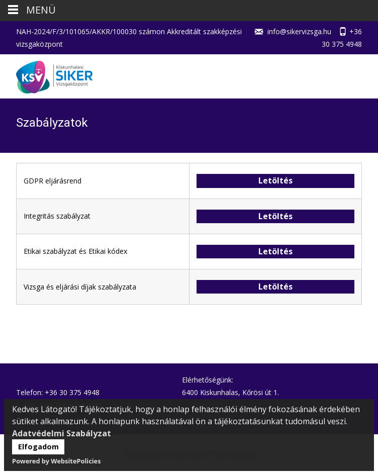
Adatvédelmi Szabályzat (61, 433)
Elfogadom (38, 446)
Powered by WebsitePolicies (56, 460)
